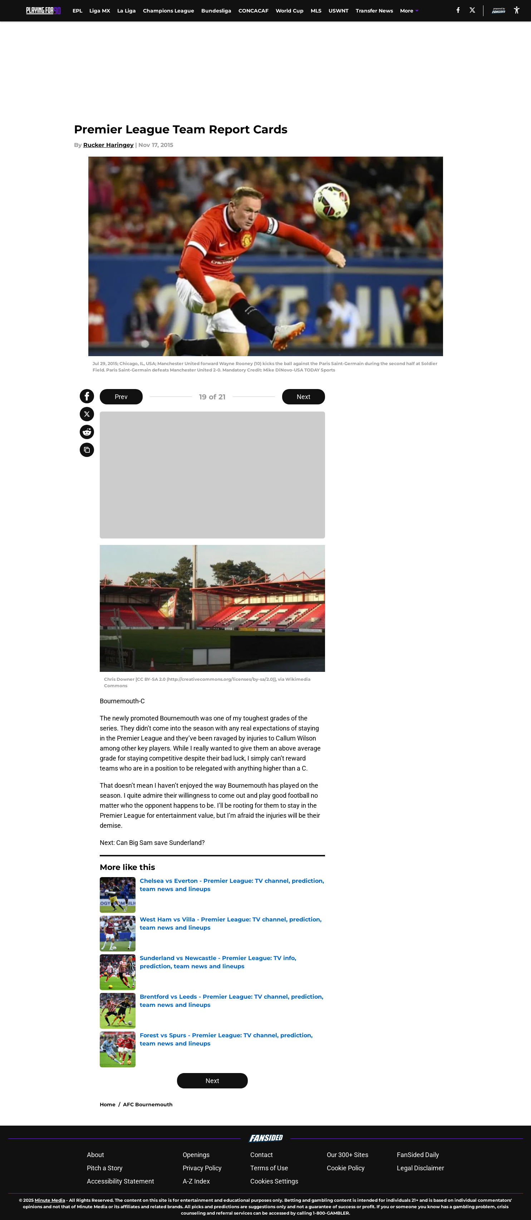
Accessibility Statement (120, 1181)
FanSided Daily (418, 1154)
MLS (316, 11)
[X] (472, 10)
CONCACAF (254, 11)
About (95, 1154)
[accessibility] (516, 10)
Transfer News (374, 11)
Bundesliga (216, 11)
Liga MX (99, 11)
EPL (77, 11)
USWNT (339, 11)
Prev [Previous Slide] (121, 396)
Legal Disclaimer (420, 1168)
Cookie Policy (346, 1168)
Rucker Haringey (108, 145)
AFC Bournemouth (148, 1104)
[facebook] (458, 10)
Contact (261, 1154)
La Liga (126, 11)
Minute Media (50, 1200)
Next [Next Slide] (303, 396)
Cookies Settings (274, 1181)
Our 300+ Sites (347, 1154)
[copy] (87, 450)
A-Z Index (196, 1181)
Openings (196, 1154)
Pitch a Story (105, 1168)
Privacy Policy (202, 1168)
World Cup (290, 11)
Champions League (168, 11)
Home (107, 1104)
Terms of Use (269, 1168)
